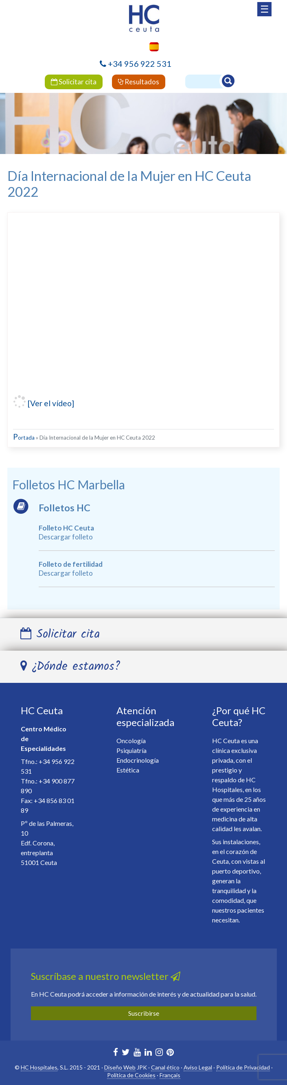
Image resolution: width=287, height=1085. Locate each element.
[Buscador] (208, 81)
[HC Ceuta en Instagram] (159, 1053)
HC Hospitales (39, 1067)
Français (170, 1075)
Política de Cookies (131, 1075)
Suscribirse (143, 1013)
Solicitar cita (73, 81)
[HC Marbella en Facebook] (115, 1053)
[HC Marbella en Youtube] (137, 1053)
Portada (24, 437)
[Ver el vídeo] (50, 403)
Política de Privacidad (243, 1067)
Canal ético (165, 1067)
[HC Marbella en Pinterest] (170, 1053)
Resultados (138, 81)
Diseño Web (120, 1067)
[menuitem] (152, 46)
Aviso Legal (198, 1067)
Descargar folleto (66, 537)
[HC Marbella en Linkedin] (148, 1053)
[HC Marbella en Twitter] (125, 1053)
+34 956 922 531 (139, 63)
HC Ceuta (42, 710)
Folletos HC (64, 507)
